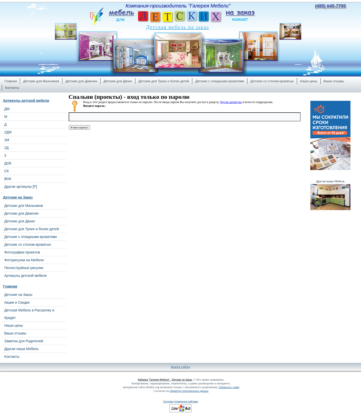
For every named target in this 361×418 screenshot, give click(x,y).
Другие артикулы (231, 102)
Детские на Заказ (18, 197)
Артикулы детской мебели (26, 101)
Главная (10, 286)
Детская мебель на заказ (177, 27)
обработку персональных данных (189, 391)
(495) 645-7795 (330, 6)
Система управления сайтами (180, 401)
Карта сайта (180, 367)
